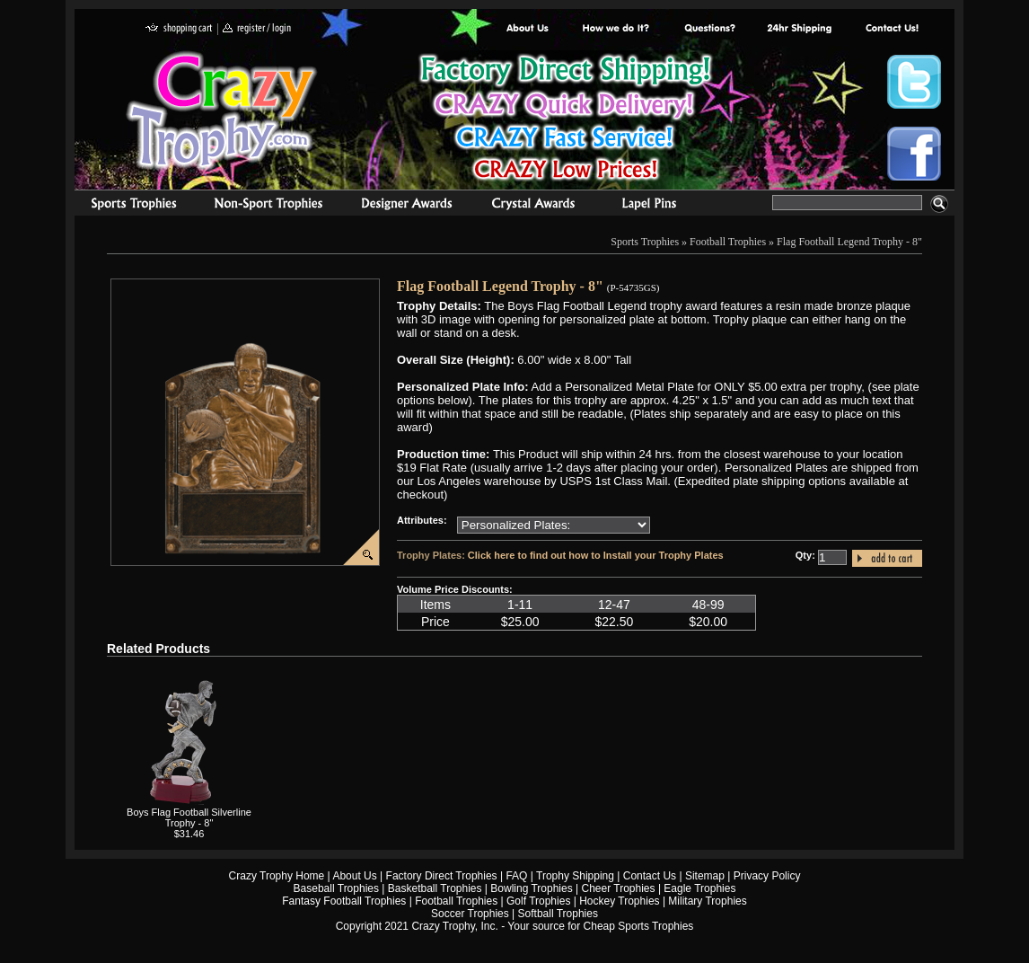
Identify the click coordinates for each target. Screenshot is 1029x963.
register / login (257, 29)
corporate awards (406, 206)
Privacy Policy (767, 876)
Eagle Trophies (699, 888)
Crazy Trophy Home (277, 876)
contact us (891, 29)
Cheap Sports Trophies (639, 926)
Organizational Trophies (268, 206)
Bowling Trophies (531, 888)
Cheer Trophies (618, 888)
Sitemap (705, 876)
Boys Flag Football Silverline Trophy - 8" (189, 817)
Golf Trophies (538, 901)
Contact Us (649, 876)
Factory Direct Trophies (616, 29)
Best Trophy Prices (565, 120)
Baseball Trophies (336, 888)
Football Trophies (728, 241)
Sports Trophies (126, 206)
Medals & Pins (653, 206)
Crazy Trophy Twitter (914, 82)
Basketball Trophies (435, 888)
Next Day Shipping (799, 29)
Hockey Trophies (619, 901)
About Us (528, 29)
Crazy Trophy (222, 110)
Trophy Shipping (575, 876)
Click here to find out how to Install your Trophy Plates (596, 555)
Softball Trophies (558, 913)
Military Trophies (707, 901)
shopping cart (179, 29)
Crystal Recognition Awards (532, 206)
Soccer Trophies (470, 913)
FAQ (516, 876)
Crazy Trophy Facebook (914, 154)
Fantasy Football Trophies (344, 901)
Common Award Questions (709, 29)
